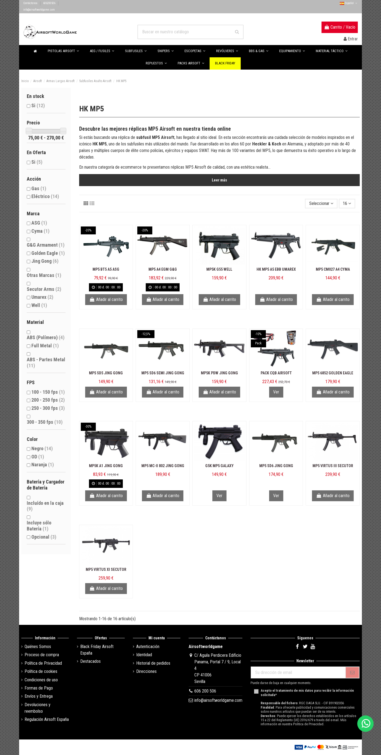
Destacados (90, 661)
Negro (42, 448)
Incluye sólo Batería (39, 526)
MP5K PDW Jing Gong (219, 373)
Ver (276, 392)
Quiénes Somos (38, 646)
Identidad (144, 654)
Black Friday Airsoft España (97, 650)
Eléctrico (45, 196)
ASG (39, 223)
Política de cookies (41, 671)
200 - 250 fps (48, 400)
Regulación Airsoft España (47, 719)
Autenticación (147, 646)
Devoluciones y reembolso (37, 708)
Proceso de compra (42, 654)
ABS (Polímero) (45, 337)
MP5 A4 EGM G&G (162, 269)
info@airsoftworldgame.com (39, 9)
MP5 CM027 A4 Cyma (333, 269)
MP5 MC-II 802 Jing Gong (162, 466)
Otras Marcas (44, 275)
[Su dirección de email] (298, 672)
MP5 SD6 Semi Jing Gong (162, 373)
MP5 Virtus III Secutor (332, 466)
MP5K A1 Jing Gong (106, 466)
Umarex (42, 297)
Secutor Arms (44, 289)
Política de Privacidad (43, 663)
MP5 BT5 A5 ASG (106, 269)
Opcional (43, 537)
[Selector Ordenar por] (321, 203)
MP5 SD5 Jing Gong (106, 373)
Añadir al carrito (106, 299)
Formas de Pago (39, 688)
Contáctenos (30, 3)
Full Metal (45, 345)
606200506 (49, 3)
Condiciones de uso (41, 679)
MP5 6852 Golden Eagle (332, 373)
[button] (258, 51)
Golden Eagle (48, 253)
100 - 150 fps (48, 392)
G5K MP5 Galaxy (219, 466)
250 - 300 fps (48, 408)
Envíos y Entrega (39, 696)
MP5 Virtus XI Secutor (106, 569)
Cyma (40, 231)
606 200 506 (205, 691)
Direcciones (146, 671)
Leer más (219, 180)
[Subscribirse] (352, 672)
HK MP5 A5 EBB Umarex (276, 269)
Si (38, 105)
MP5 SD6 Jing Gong (276, 466)
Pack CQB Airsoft (276, 373)
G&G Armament (45, 245)
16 (347, 203)
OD (37, 456)
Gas (38, 188)
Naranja (42, 464)
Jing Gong (44, 261)
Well (39, 305)
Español (349, 3)
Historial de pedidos (153, 663)
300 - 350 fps (44, 422)
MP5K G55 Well (219, 269)
